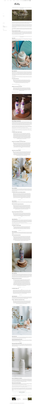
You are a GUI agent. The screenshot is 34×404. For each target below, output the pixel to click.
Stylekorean (22, 85)
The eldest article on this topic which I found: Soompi (16, 35)
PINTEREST (22, 392)
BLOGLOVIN (14, 392)
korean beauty (13, 395)
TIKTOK (25, 392)
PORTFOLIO (27, 392)
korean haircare (15, 395)
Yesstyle (24, 85)
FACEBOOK (19, 392)
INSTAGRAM (17, 392)
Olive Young (23, 93)
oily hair (17, 395)
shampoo (19, 395)
